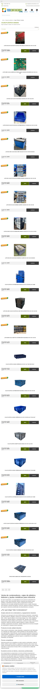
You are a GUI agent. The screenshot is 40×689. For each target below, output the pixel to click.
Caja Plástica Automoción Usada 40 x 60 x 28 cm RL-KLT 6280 (20, 284)
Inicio (3, 20)
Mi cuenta (32, 10)
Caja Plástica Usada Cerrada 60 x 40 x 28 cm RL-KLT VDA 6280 (20, 470)
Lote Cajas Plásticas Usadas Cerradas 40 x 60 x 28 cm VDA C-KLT (20, 523)
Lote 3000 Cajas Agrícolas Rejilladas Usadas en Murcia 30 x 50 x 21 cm (20, 73)
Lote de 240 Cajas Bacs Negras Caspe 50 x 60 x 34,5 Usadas (20, 258)
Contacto (26, 10)
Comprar (34, 50)
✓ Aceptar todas (20, 681)
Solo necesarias (20, 685)
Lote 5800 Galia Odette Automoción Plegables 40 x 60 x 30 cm (20, 337)
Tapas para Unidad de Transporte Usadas (20, 576)
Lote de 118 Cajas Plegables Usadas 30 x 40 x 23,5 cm (20, 98)
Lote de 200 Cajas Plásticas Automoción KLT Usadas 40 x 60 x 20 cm (20, 125)
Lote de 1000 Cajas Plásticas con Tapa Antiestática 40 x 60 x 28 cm (20, 311)
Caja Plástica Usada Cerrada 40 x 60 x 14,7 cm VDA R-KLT (20, 364)
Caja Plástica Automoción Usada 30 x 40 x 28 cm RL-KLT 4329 (20, 496)
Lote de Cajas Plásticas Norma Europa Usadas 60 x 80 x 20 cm (20, 178)
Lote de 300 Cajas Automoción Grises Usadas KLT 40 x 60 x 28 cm (20, 231)
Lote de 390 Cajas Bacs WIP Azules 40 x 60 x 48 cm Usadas (20, 151)
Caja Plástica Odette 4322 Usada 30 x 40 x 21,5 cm (20, 443)
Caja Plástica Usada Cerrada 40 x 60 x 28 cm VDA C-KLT (20, 550)
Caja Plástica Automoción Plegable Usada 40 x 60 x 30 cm (20, 390)
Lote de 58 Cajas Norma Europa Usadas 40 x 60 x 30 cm (20, 204)
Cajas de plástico (9, 20)
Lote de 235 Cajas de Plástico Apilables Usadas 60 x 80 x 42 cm (20, 45)
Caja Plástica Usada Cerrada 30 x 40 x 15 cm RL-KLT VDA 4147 (20, 417)
